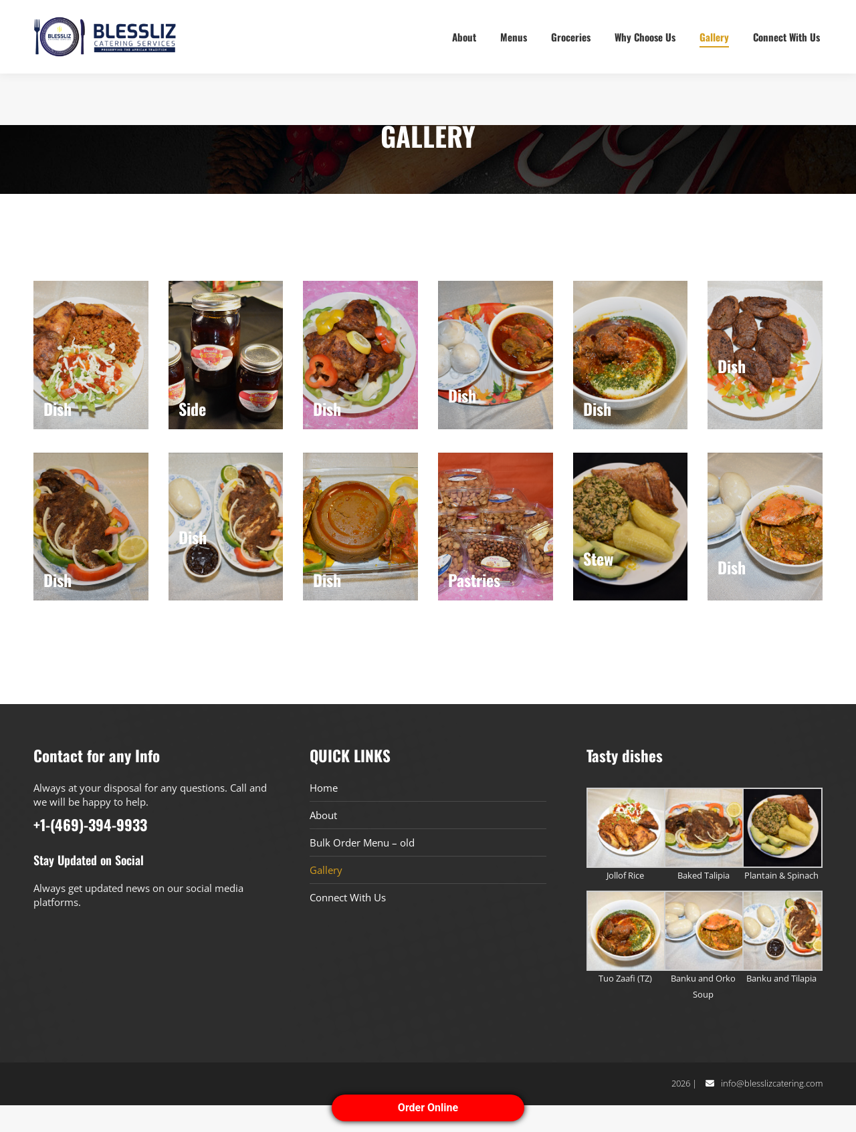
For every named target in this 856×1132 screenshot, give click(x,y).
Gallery (326, 896)
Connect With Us (348, 924)
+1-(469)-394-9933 (68, 13)
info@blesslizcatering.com (772, 1110)
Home (324, 814)
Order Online (428, 1107)
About (323, 841)
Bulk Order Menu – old (362, 869)
